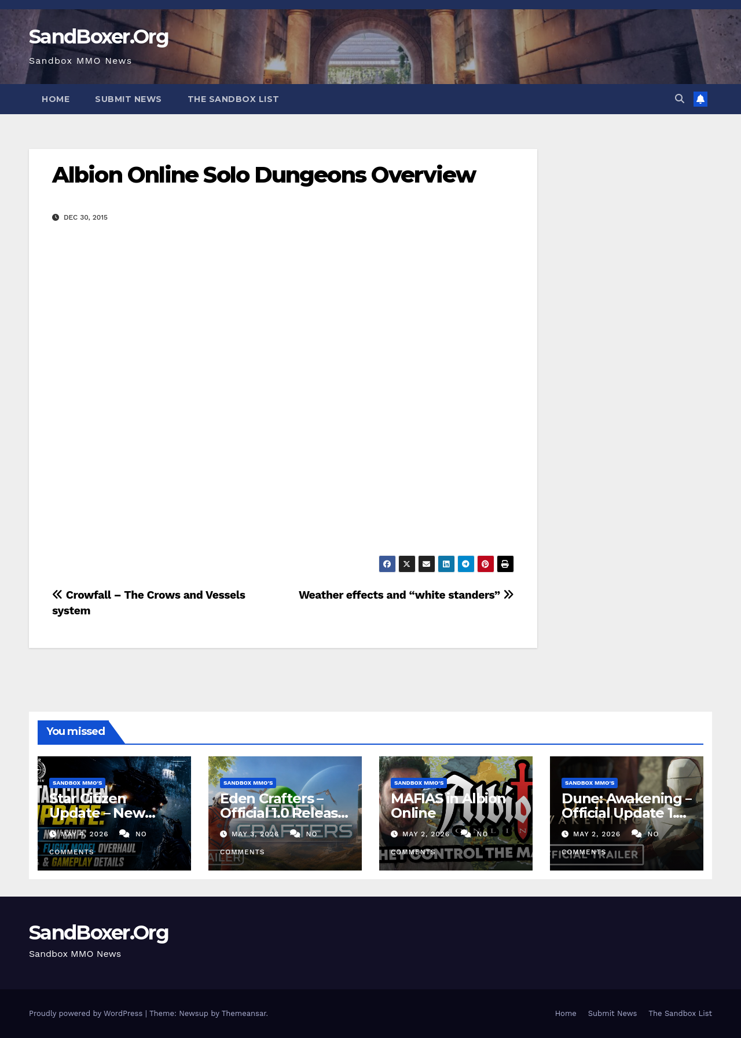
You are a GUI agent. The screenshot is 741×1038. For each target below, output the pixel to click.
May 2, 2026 (427, 834)
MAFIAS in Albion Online (448, 805)
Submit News (128, 99)
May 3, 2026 (257, 834)
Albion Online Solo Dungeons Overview (264, 174)
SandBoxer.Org (98, 36)
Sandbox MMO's (77, 783)
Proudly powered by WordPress (87, 1013)
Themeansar (244, 1013)
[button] (679, 98)
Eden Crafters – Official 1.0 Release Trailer (283, 813)
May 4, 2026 (86, 834)
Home (55, 99)
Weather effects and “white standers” (406, 595)
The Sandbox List (234, 99)
